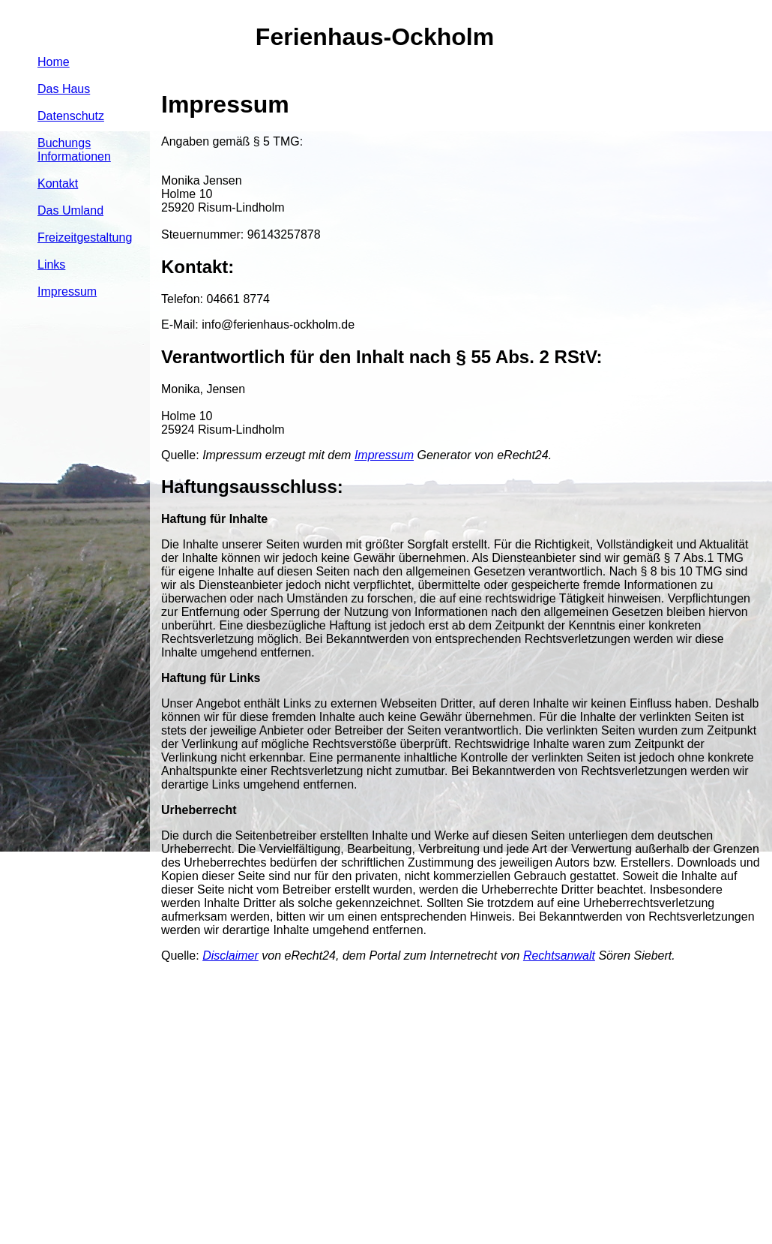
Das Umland (70, 210)
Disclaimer (230, 955)
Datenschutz (70, 116)
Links (51, 264)
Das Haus (63, 89)
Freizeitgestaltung (84, 237)
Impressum (67, 291)
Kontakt (57, 183)
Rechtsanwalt (559, 955)
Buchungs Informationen (74, 150)
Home (53, 62)
